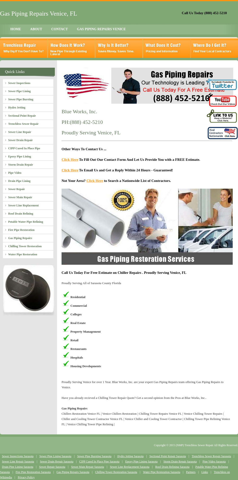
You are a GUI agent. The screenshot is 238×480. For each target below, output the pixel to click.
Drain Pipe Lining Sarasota (17, 466)
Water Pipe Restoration (22, 254)
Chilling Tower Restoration (25, 246)
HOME (15, 29)
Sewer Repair (16, 189)
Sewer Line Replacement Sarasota (129, 466)
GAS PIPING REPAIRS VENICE (101, 29)
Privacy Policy (26, 477)
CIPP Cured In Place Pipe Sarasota (99, 461)
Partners (190, 472)
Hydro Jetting (16, 107)
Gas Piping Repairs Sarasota (72, 472)
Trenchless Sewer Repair (23, 124)
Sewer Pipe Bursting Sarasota (94, 456)
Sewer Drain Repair (20, 140)
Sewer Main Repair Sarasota (87, 466)
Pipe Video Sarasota (213, 461)
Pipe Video (14, 172)
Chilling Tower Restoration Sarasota (116, 472)
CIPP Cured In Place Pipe (24, 148)
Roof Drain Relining (20, 213)
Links (204, 472)
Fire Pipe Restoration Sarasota (33, 472)
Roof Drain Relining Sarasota (172, 466)
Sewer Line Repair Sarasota (18, 461)
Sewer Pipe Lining (19, 91)
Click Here (70, 160)
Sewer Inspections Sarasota (17, 456)
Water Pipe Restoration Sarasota (161, 472)
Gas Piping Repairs (20, 238)
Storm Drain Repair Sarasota (180, 461)
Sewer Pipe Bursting (20, 99)
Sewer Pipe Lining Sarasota (55, 456)
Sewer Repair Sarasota (52, 466)
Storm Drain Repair (20, 164)
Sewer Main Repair (20, 197)
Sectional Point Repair (22, 115)
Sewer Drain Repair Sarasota (56, 461)
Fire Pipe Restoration (21, 230)
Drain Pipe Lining (19, 181)
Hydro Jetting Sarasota (130, 456)
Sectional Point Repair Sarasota (168, 456)
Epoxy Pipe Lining (19, 156)
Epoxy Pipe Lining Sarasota (141, 461)
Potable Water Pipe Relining (25, 221)
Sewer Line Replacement (23, 205)
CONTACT (59, 29)
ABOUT (36, 29)
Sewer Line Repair (19, 132)
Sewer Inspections (19, 83)
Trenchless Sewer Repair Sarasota (211, 456)
